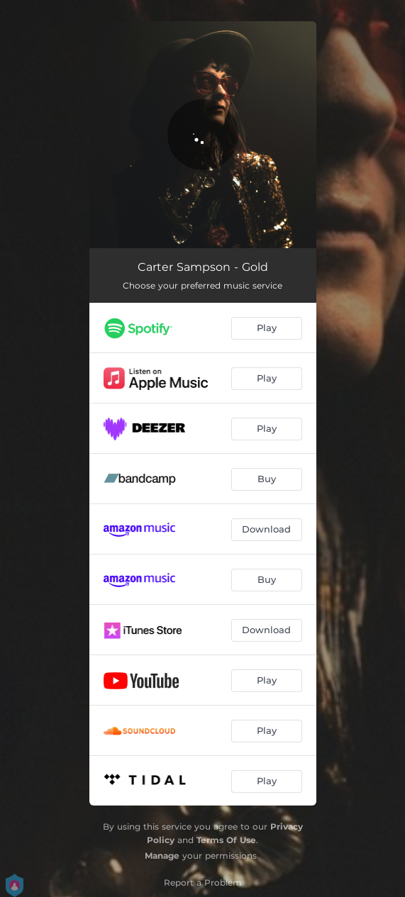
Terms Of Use (226, 840)
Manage (162, 855)
